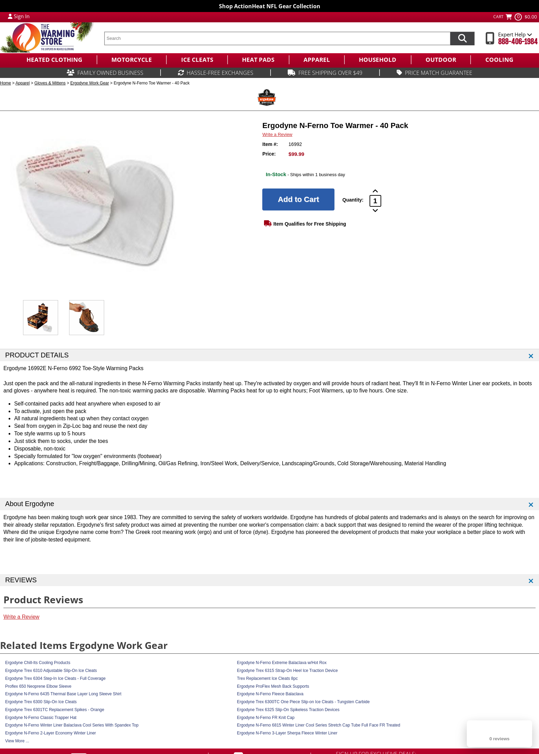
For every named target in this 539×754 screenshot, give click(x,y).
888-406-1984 (518, 41)
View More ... (17, 741)
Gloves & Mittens (50, 83)
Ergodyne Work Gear (89, 83)
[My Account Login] (10, 16)
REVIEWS (21, 580)
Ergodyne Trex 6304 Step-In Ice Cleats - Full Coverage (55, 678)
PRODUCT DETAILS (37, 355)
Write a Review (277, 134)
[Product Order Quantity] (375, 201)
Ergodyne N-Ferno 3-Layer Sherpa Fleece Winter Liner (287, 733)
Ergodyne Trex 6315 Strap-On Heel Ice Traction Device (287, 670)
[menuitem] (54, 59)
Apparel (22, 83)
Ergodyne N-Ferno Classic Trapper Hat (40, 717)
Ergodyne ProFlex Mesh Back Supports (273, 686)
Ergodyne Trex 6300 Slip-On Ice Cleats (41, 701)
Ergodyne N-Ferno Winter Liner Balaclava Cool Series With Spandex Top (72, 725)
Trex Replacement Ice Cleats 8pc (267, 678)
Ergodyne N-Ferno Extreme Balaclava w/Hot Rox (282, 662)
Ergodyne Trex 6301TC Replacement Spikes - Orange (54, 709)
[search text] (277, 38)
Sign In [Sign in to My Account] (22, 16)
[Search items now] (462, 38)
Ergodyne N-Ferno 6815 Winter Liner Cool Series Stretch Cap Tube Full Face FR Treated (318, 725)
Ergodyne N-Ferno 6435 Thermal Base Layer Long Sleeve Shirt (63, 694)
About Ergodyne (29, 503)
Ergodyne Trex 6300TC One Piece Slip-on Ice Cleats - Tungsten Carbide (303, 701)
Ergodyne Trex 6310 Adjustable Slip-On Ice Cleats (51, 670)
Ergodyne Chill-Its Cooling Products (37, 662)
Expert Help (515, 34)
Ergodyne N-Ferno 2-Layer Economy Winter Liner (50, 733)
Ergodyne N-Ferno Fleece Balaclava (270, 694)
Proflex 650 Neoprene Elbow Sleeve (38, 686)
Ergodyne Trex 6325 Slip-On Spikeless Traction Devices (288, 709)
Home (5, 83)
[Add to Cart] (298, 199)
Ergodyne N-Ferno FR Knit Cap (265, 717)
